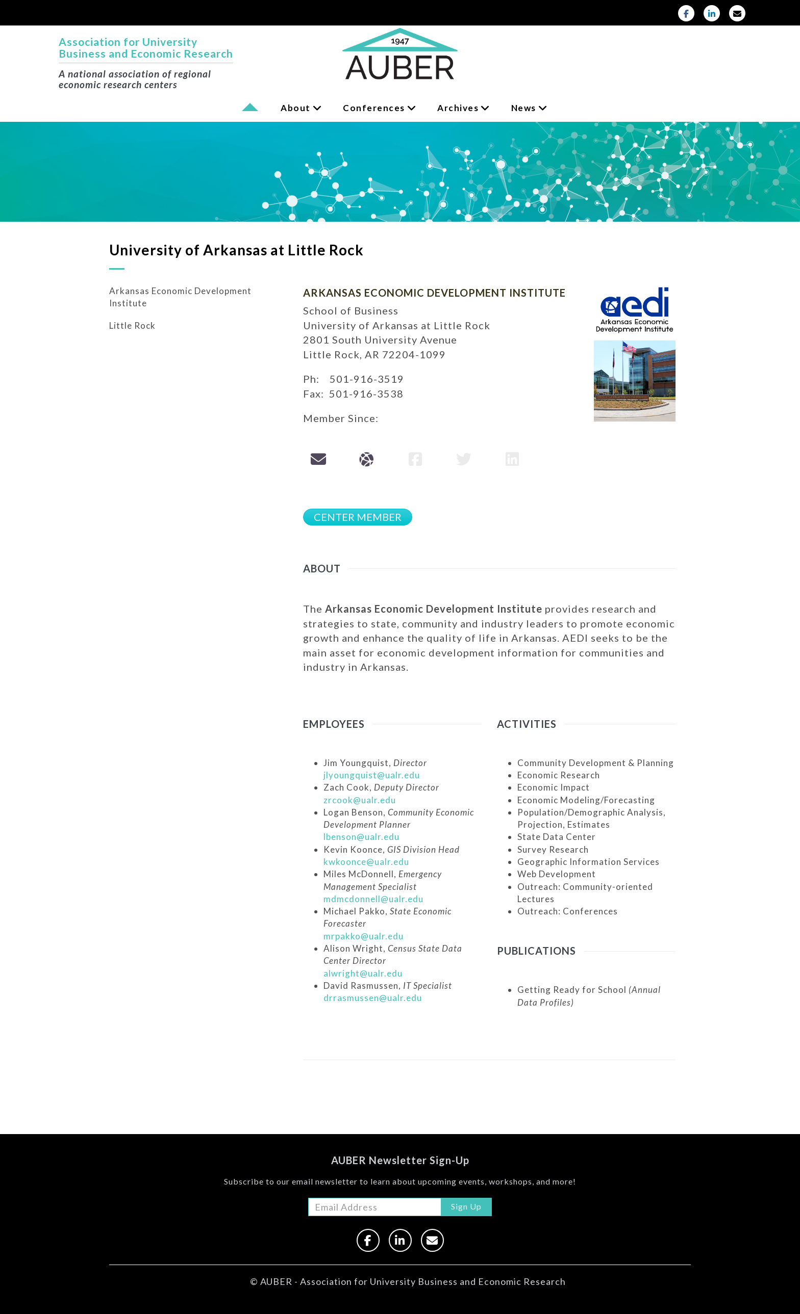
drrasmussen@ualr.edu (372, 997)
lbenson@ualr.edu (361, 836)
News (523, 107)
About (296, 107)
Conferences (374, 107)
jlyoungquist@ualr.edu (371, 775)
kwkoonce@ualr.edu (366, 861)
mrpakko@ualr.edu (363, 936)
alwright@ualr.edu (363, 973)
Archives (458, 107)
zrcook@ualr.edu (359, 800)
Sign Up (466, 1206)
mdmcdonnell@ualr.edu (373, 898)
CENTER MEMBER (358, 517)
